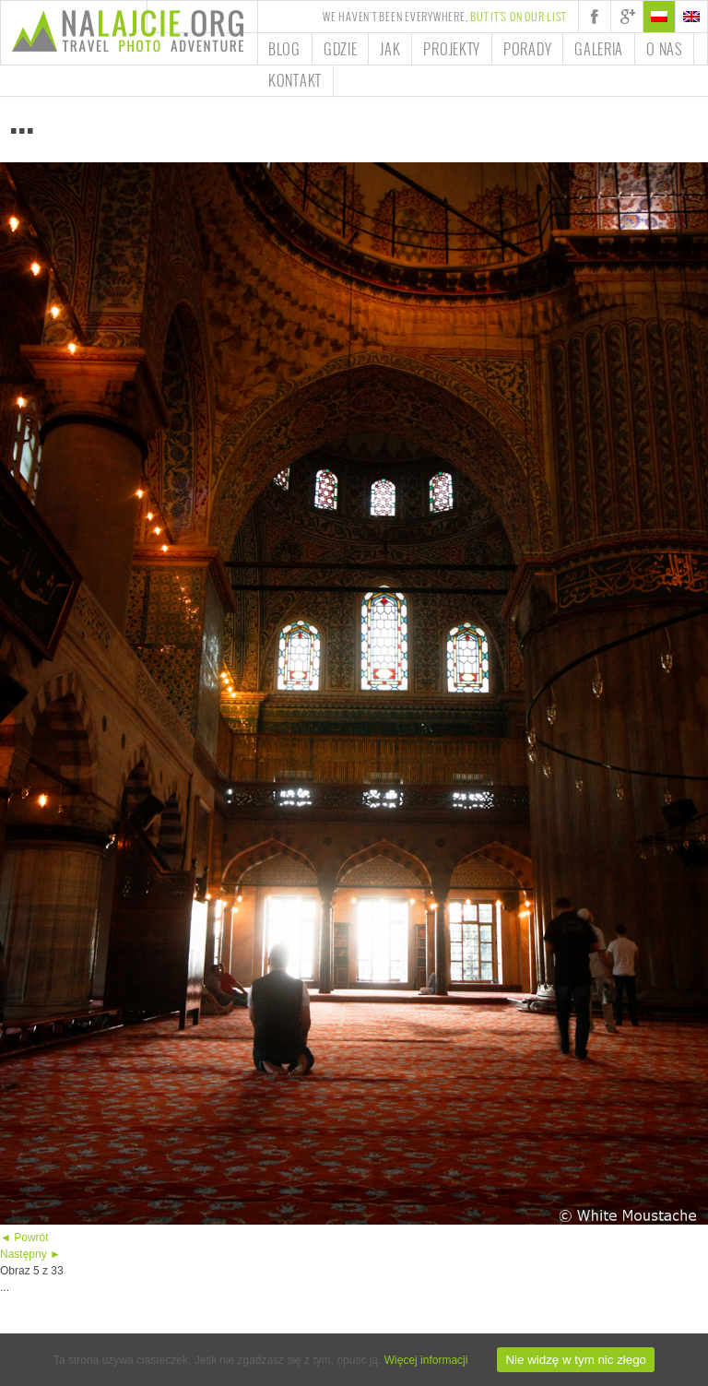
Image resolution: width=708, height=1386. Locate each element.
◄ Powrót (24, 1237)
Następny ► (30, 1254)
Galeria (598, 49)
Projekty (451, 49)
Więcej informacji (426, 1360)
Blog (284, 49)
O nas (664, 49)
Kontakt (295, 80)
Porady (527, 49)
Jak (390, 49)
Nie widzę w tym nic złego (575, 1360)
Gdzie (341, 49)
